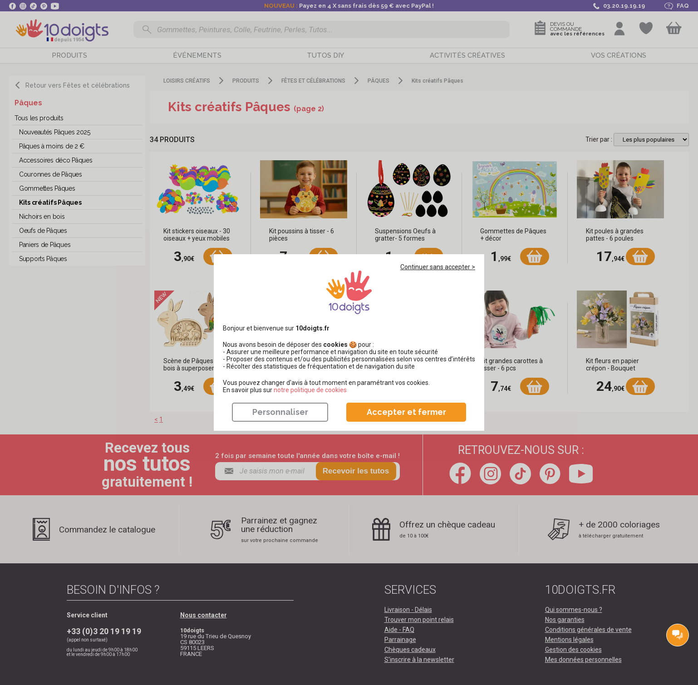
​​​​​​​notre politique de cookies (310, 390)
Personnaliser (280, 412)
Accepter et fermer (406, 412)
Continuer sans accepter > (437, 267)
